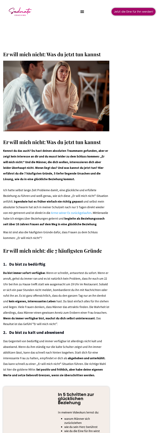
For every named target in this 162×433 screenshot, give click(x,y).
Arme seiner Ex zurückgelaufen (71, 213)
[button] (82, 12)
